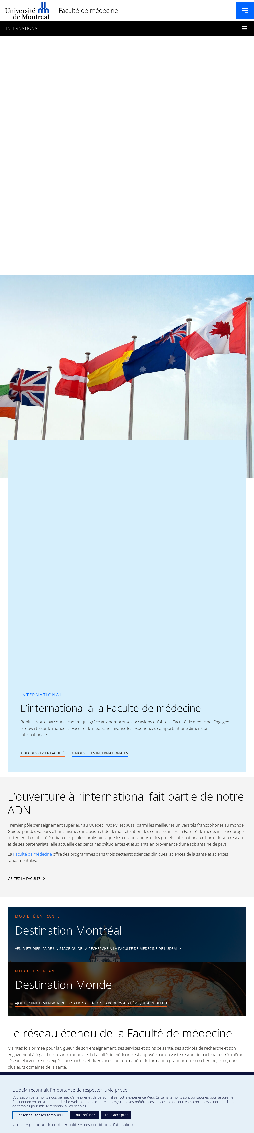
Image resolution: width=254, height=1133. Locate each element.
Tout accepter (116, 1114)
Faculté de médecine (88, 10)
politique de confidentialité (54, 1124)
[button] (244, 28)
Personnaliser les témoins (40, 1115)
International (23, 28)
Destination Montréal (68, 930)
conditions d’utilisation (112, 1124)
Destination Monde (63, 984)
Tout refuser (84, 1114)
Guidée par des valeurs (30, 831)
